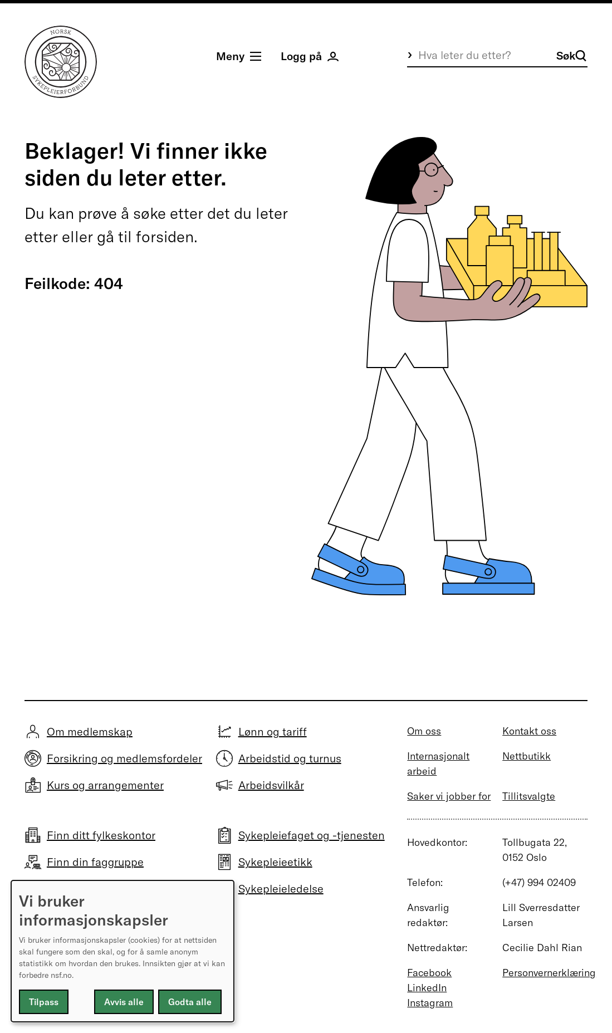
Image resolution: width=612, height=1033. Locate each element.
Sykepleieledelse (281, 888)
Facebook (429, 972)
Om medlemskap (90, 731)
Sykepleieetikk (275, 862)
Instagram (430, 1002)
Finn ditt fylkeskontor (101, 835)
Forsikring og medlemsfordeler (124, 758)
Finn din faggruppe (95, 862)
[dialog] (122, 951)
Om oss (424, 730)
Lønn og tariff (272, 731)
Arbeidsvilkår (271, 785)
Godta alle (190, 1001)
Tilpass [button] (43, 1001)
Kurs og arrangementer (105, 785)
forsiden (165, 236)
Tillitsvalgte (528, 796)
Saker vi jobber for (449, 796)
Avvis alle (124, 1001)
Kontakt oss (529, 730)
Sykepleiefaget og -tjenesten (311, 835)
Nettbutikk (526, 756)
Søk (571, 55)
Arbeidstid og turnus (289, 758)
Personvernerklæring (549, 972)
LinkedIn (427, 987)
